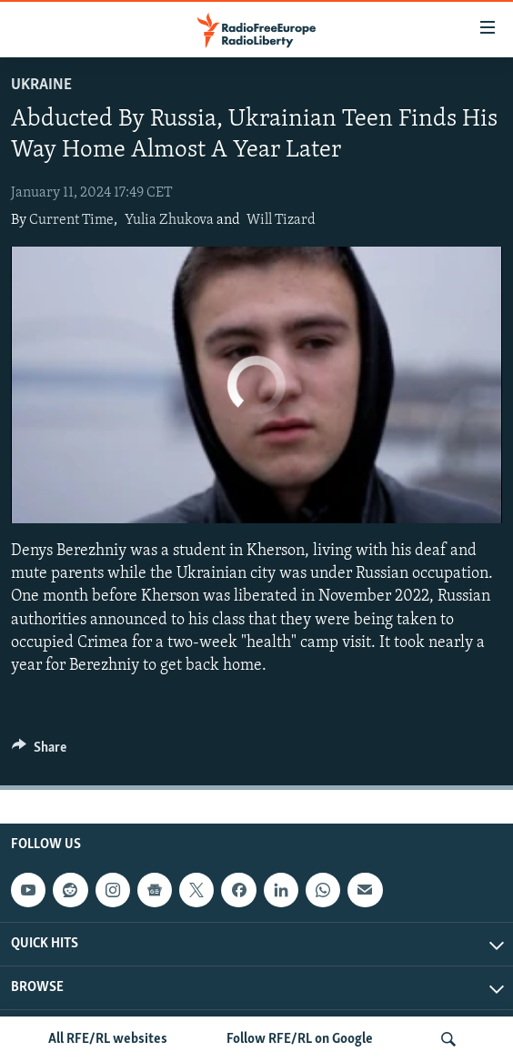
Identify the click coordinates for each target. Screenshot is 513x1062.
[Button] (39, 751)
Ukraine (41, 85)
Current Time (71, 220)
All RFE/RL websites (107, 1039)
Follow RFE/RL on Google (299, 1039)
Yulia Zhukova (169, 220)
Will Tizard (281, 220)
